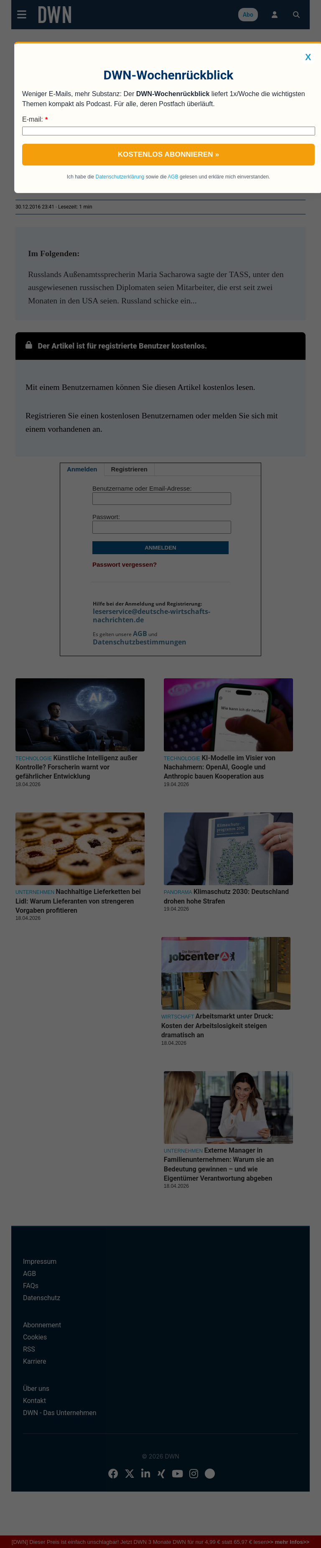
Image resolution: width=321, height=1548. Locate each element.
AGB (173, 177)
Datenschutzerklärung (120, 177)
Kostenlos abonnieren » (168, 154)
